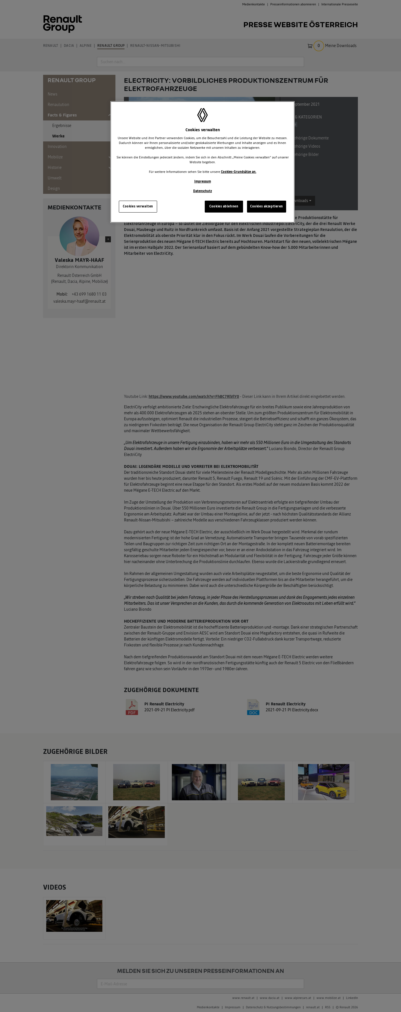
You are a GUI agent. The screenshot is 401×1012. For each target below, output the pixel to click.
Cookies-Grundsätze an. (238, 171)
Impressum (202, 181)
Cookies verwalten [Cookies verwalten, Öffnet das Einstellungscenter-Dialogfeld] (138, 206)
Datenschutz (202, 191)
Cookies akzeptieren (266, 206)
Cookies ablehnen (223, 206)
